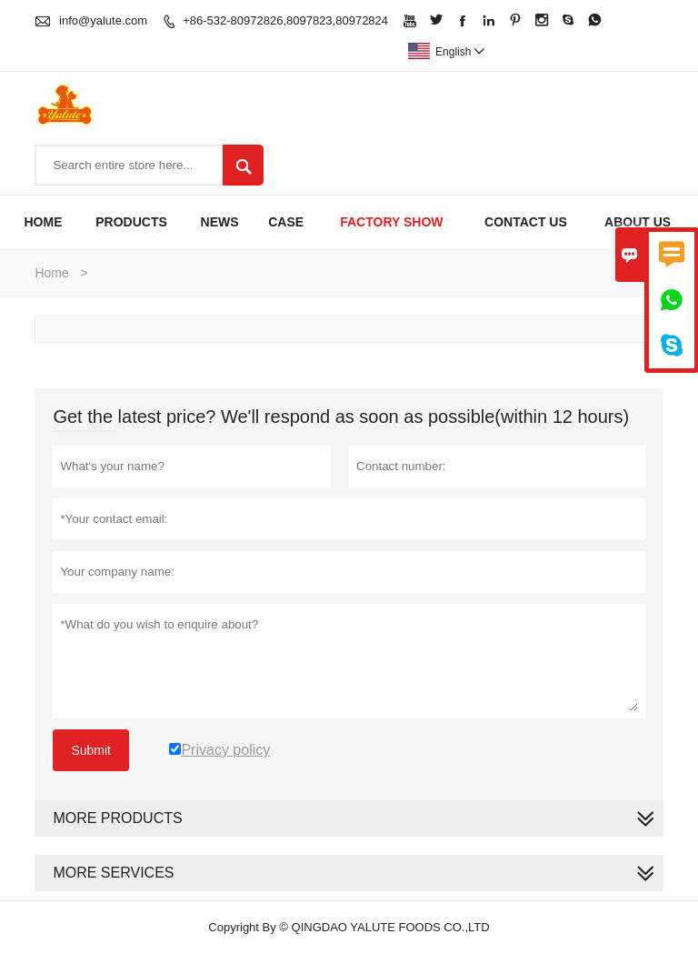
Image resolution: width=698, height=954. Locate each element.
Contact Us (525, 222)
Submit (91, 750)
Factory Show (391, 222)
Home (43, 222)
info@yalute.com (103, 20)
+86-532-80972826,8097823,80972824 (285, 20)
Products (131, 222)
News (220, 222)
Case (286, 222)
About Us (637, 222)
